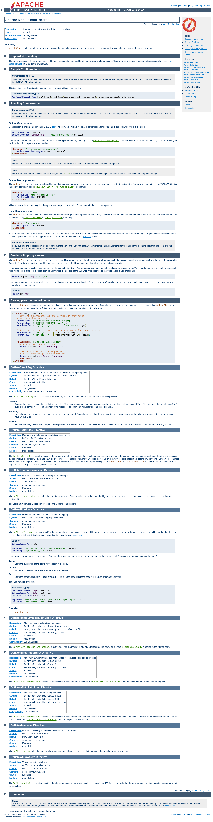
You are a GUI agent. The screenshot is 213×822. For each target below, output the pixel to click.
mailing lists (169, 806)
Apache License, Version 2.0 (33, 817)
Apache (7, 14)
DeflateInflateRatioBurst (193, 75)
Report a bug (190, 97)
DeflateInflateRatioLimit (193, 77)
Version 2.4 (46, 14)
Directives (183, 5)
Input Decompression (21, 211)
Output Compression (20, 123)
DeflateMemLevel (190, 80)
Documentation (32, 14)
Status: (8, 32)
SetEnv (66, 174)
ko (177, 24)
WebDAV (87, 236)
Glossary (198, 5)
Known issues (190, 93)
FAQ (191, 5)
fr (169, 24)
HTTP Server (18, 14)
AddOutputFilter (65, 187)
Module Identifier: (13, 35)
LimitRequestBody (132, 647)
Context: (13, 382)
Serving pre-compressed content (31, 300)
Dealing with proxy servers (196, 49)
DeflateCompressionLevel (194, 67)
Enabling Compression (194, 45)
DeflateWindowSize (191, 82)
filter (53, 127)
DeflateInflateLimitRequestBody (196, 72)
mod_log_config (23, 612)
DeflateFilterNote (190, 70)
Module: (13, 388)
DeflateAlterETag (190, 62)
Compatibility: (16, 391)
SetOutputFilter (43, 187)
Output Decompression (22, 180)
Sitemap (207, 5)
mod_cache (116, 462)
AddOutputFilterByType (106, 141)
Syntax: (13, 376)
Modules (174, 5)
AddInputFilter (53, 218)
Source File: (11, 38)
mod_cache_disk (135, 462)
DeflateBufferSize (190, 65)
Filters (187, 105)
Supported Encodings (194, 39)
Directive (38, 367)
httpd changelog (191, 90)
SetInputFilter (33, 218)
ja (173, 24)
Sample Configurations (194, 42)
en (164, 24)
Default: (13, 379)
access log (77, 535)
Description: (11, 29)
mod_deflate (15, 48)
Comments (189, 108)
